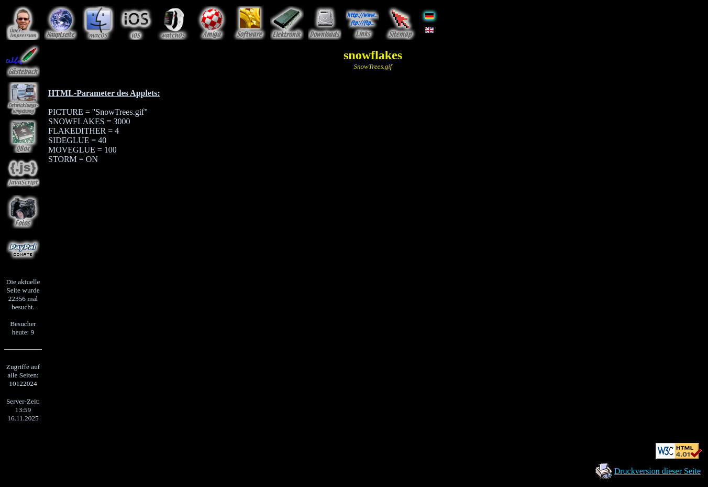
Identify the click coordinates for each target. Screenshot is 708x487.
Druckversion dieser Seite (657, 471)
